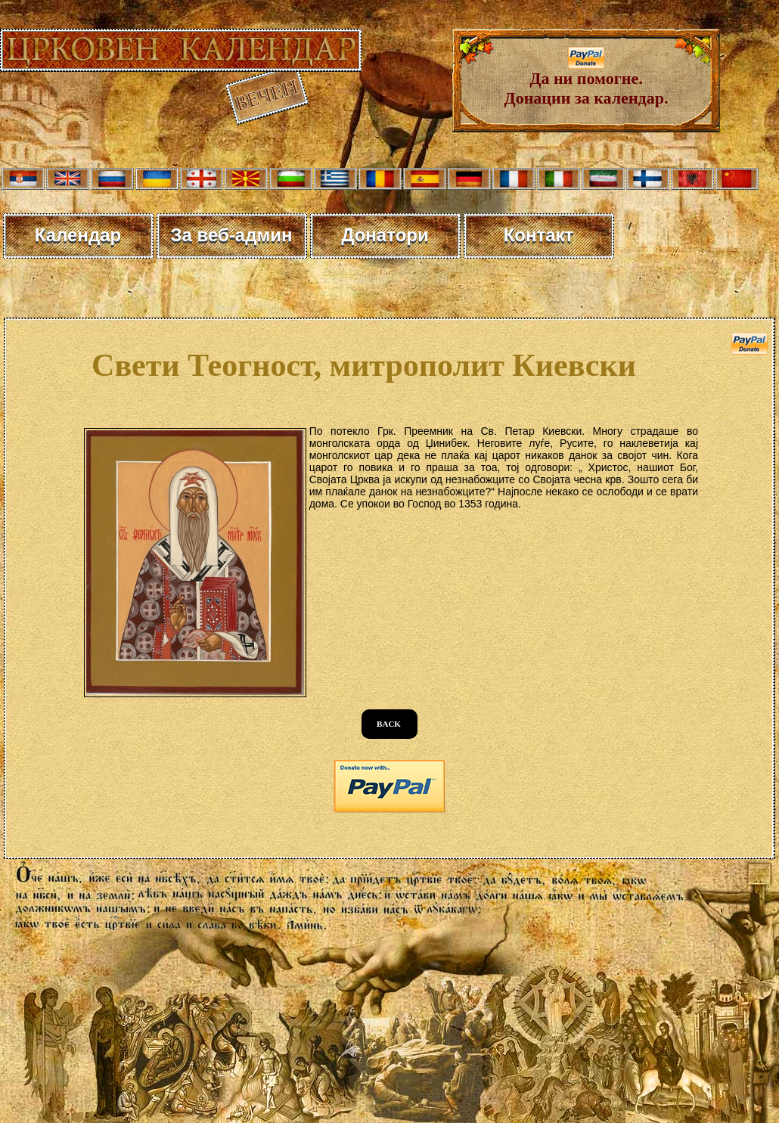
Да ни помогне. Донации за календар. (586, 80)
